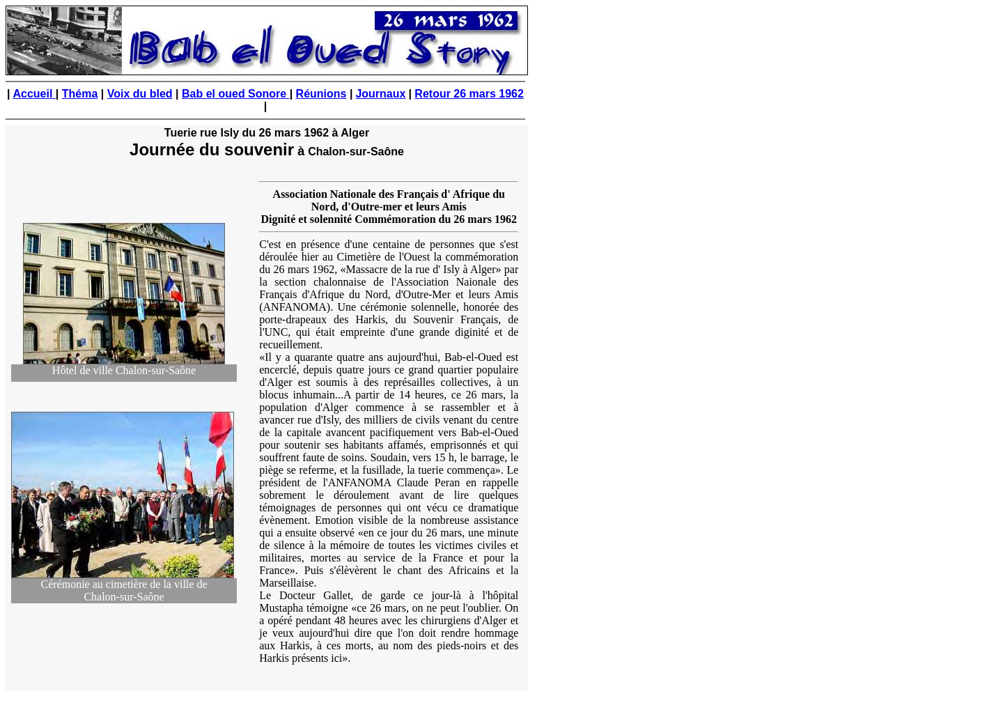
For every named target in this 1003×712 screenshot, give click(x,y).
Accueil (34, 94)
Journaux (380, 94)
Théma (80, 94)
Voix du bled (140, 94)
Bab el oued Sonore (236, 94)
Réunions (321, 94)
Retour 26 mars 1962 (469, 94)
